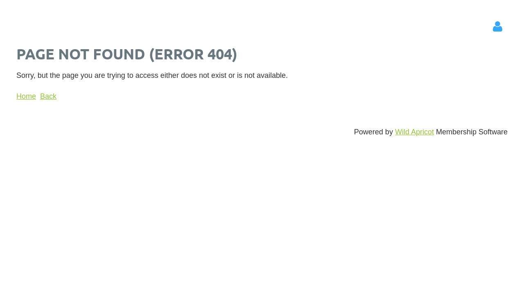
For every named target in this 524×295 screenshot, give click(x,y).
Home (26, 96)
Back (48, 96)
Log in (497, 26)
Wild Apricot (414, 132)
